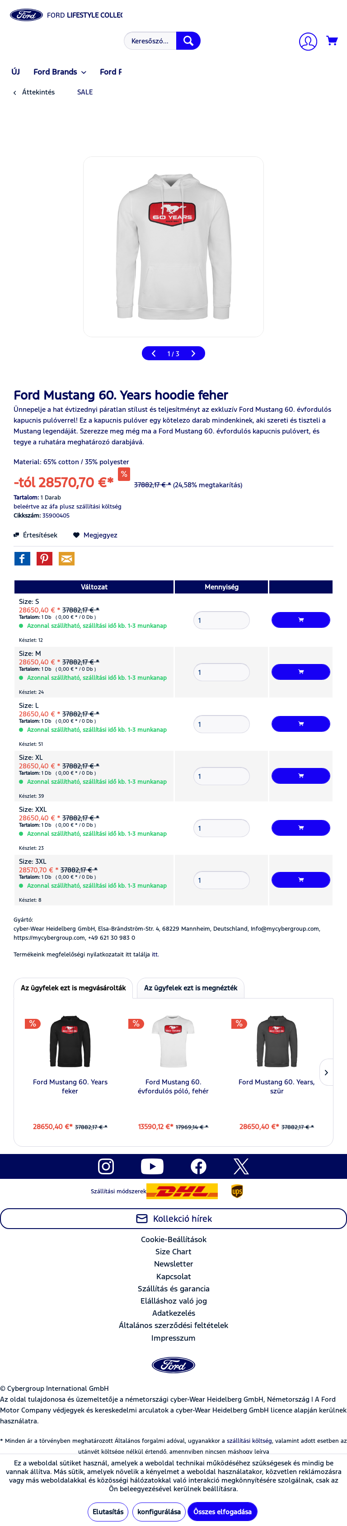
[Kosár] (333, 41)
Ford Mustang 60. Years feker (70, 1086)
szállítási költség (249, 1441)
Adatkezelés (173, 1313)
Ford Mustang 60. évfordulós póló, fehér (173, 1086)
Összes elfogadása (222, 1511)
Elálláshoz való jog (174, 1301)
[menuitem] (161, 41)
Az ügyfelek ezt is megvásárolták (73, 988)
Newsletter (173, 1264)
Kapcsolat (173, 1276)
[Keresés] (188, 41)
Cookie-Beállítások (173, 1239)
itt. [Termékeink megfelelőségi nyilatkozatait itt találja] (155, 954)
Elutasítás (108, 1511)
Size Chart (173, 1252)
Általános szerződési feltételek (173, 1325)
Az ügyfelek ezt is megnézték (190, 988)
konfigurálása (159, 1511)
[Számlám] (304, 43)
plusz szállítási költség (91, 506)
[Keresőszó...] (162, 41)
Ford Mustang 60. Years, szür (277, 1086)
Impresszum (173, 1338)
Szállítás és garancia (174, 1289)
